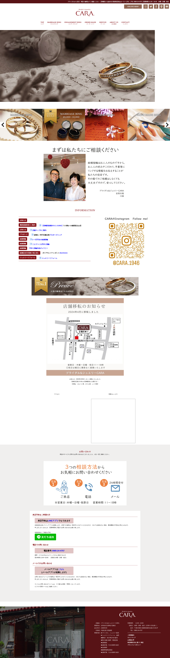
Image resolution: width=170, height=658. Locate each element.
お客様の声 (131, 640)
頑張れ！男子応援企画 (46, 235)
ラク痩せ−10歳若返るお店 (60, 225)
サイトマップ (131, 637)
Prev (3, 125)
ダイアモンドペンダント (54, 253)
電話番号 (54, 551)
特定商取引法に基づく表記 (135, 642)
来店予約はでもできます (54, 521)
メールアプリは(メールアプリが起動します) (54, 570)
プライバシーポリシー (134, 645)
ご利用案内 (131, 635)
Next (167, 125)
